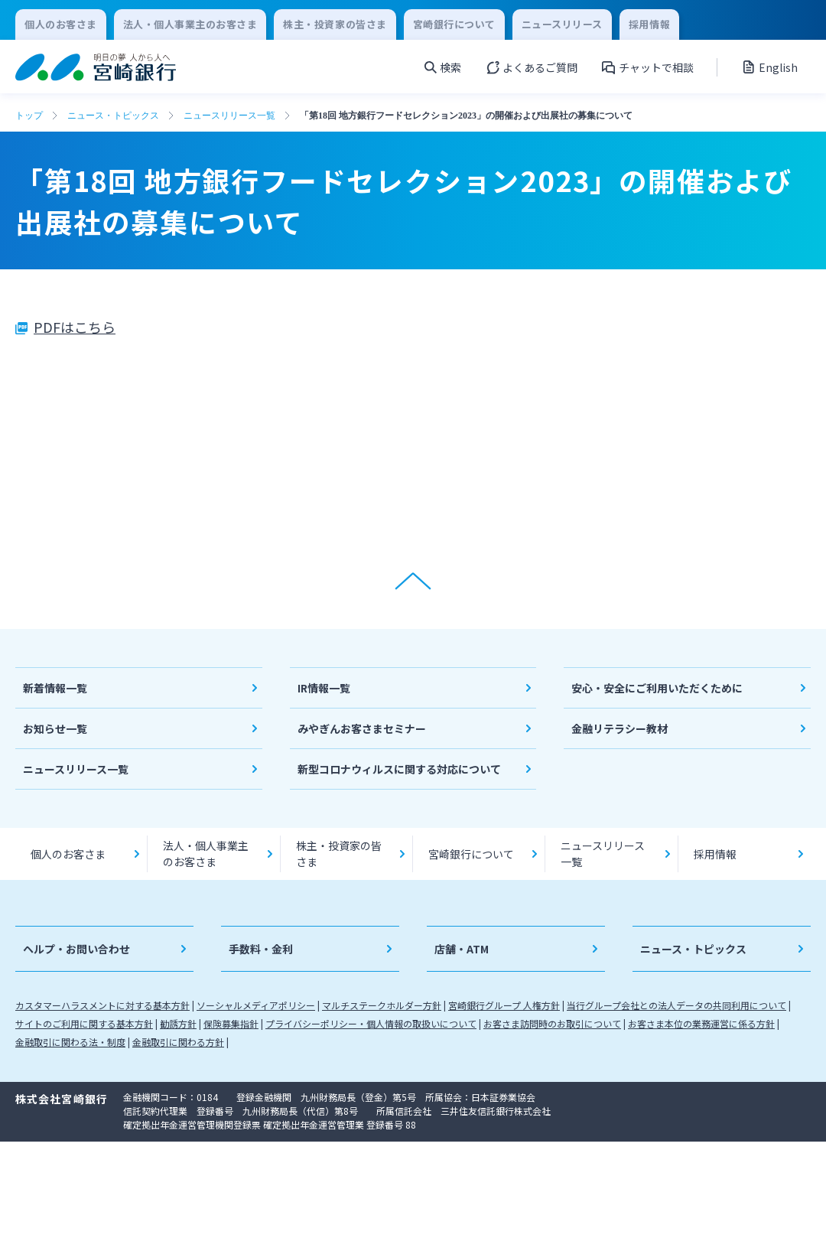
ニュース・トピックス (113, 115)
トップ (29, 115)
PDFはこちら (74, 327)
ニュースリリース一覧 (229, 115)
